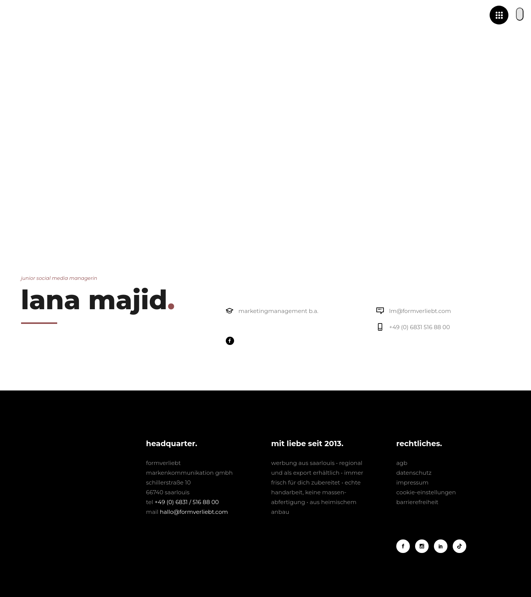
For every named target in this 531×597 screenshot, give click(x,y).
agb (401, 462)
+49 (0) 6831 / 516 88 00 (187, 502)
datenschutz (414, 472)
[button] (519, 14)
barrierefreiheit (417, 502)
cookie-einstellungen (426, 492)
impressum (412, 482)
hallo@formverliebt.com (194, 511)
